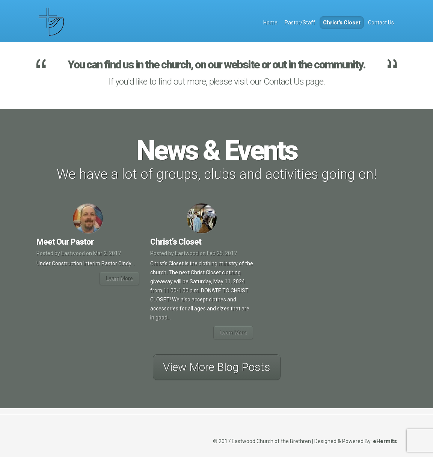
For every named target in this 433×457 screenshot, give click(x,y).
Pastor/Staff (300, 23)
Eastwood (73, 253)
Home (270, 23)
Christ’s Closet (342, 23)
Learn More (119, 278)
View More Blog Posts (216, 367)
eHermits (385, 441)
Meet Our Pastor (65, 242)
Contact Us (381, 23)
